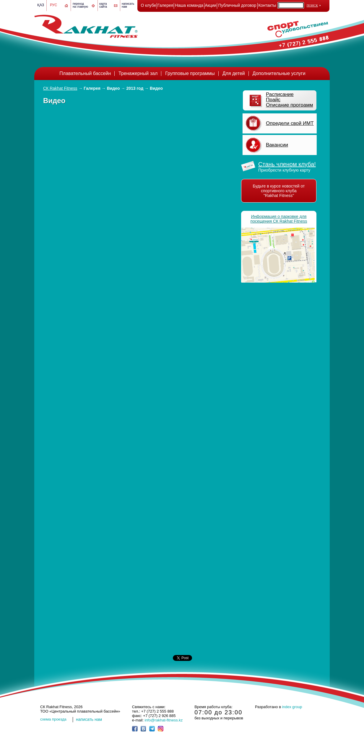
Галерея (165, 5)
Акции (210, 5)
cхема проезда (53, 719)
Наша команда (189, 5)
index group (292, 707)
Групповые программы (190, 73)
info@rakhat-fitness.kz (163, 720)
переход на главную (80, 5)
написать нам (89, 719)
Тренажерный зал (137, 73)
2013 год (134, 88)
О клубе (148, 5)
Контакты (267, 5)
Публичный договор (237, 5)
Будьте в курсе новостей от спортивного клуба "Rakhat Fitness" (279, 191)
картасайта (103, 5)
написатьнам (128, 5)
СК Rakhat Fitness (60, 88)
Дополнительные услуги (279, 73)
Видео (113, 88)
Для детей (233, 73)
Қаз (40, 5)
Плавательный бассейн (85, 73)
